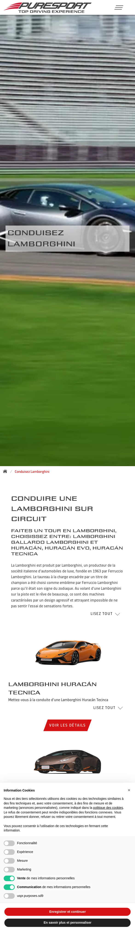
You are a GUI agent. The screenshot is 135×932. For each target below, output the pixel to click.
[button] (117, 7)
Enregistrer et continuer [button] (67, 912)
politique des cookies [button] (108, 808)
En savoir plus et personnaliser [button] (68, 922)
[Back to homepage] (6, 471)
